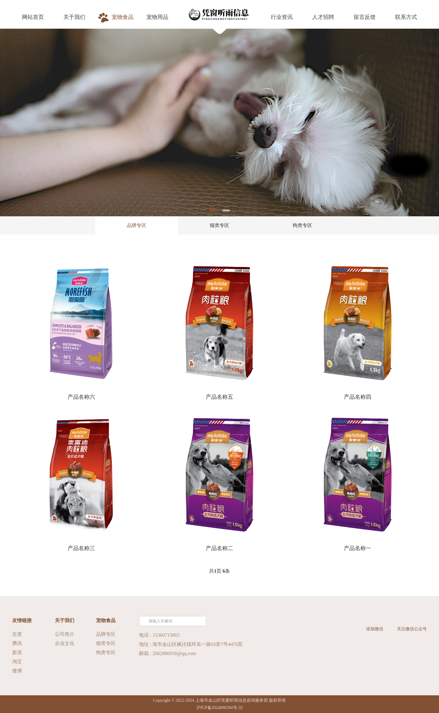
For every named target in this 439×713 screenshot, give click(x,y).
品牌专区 (136, 225)
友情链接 (22, 620)
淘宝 (17, 661)
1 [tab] (213, 209)
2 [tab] (226, 210)
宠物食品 (106, 620)
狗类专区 (302, 225)
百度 (17, 634)
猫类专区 (219, 225)
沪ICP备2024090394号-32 (219, 707)
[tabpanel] (219, 122)
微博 (17, 670)
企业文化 (64, 643)
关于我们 (64, 620)
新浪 (17, 652)
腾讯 (17, 643)
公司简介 (64, 634)
